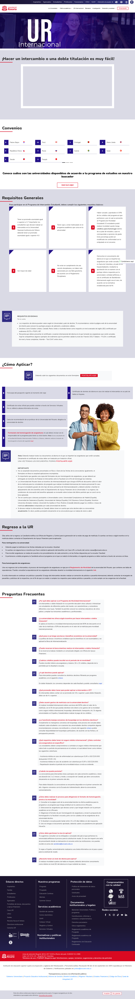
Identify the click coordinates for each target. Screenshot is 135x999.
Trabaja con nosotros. (13, 935)
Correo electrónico (46, 915)
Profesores (68, 2)
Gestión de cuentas (46, 911)
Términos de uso (29, 958)
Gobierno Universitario (14, 976)
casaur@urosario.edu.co (98, 550)
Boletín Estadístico (70, 976)
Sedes (9, 917)
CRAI (87, 2)
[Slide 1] (63, 162)
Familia (9, 890)
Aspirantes (37, 2)
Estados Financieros (101, 976)
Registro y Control (46, 925)
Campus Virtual (44, 922)
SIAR (93, 2)
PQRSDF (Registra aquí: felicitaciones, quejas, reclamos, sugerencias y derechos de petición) (74, 958)
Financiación (123, 8)
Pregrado (42, 886)
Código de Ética (115, 976)
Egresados (47, 2)
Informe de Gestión (55, 976)
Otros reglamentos (79, 926)
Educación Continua (46, 893)
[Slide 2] (67, 162)
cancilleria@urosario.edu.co (63, 844)
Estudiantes (57, 2)
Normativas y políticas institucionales (49, 937)
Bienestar (88, 8)
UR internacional (78, 8)
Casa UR (10, 910)
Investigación (96, 8)
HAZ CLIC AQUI (68, 185)
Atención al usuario (104, 2)
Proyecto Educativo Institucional (35, 976)
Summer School (45, 900)
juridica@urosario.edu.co (82, 968)
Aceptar (107, 993)
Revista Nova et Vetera (15, 921)
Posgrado (42, 890)
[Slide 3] (71, 162)
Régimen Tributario (85, 976)
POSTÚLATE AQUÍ (89, 375)
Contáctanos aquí (126, 261)
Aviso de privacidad (79, 896)
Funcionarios (78, 2)
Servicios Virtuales (46, 929)
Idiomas (42, 897)
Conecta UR (11, 928)
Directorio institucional (15, 924)
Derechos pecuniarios (79, 922)
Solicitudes (76, 893)
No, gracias (116, 993)
